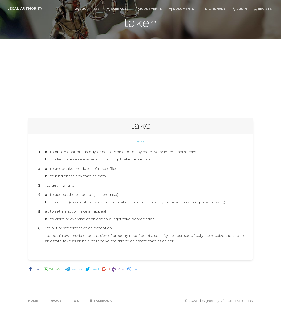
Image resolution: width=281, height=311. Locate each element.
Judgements (148, 9)
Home (33, 301)
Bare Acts (117, 9)
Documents (181, 9)
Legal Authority (24, 8)
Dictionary (213, 9)
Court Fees (87, 9)
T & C (75, 301)
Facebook (100, 301)
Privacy (54, 301)
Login (239, 9)
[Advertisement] (140, 75)
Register (263, 9)
